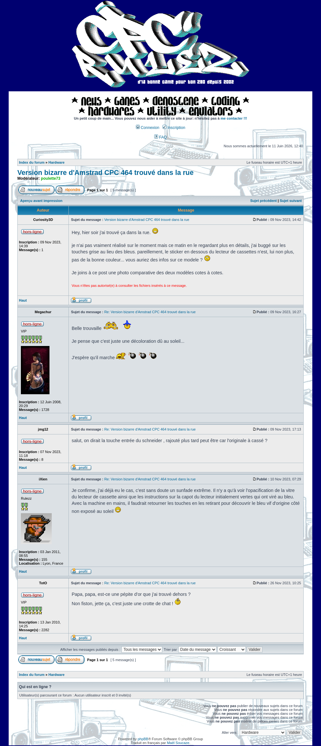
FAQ (160, 137)
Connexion (147, 127)
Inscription (174, 127)
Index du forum (31, 162)
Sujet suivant (290, 201)
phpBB (143, 739)
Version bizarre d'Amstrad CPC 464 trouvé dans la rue (105, 173)
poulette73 (50, 178)
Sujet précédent (263, 201)
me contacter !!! (234, 118)
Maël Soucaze (178, 743)
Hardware (57, 162)
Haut (23, 300)
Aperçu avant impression (41, 201)
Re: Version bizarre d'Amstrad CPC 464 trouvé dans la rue (150, 312)
